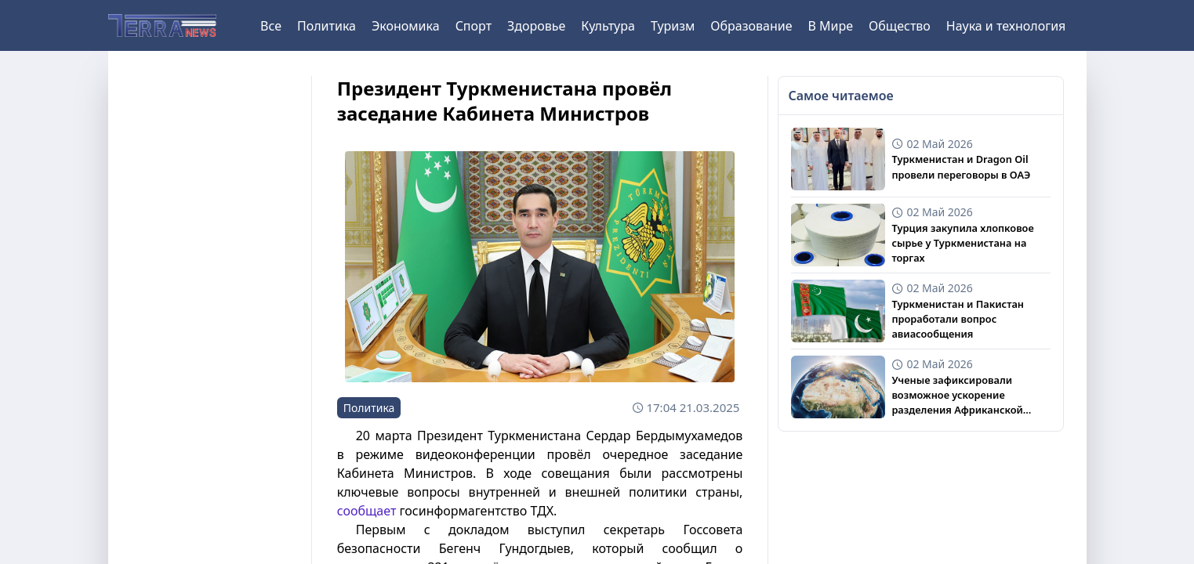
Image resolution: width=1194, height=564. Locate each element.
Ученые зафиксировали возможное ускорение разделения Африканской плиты (956, 395)
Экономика (406, 25)
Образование (751, 25)
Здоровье (536, 25)
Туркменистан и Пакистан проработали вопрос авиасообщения (957, 319)
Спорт (473, 25)
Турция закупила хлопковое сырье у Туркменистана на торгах (962, 243)
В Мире (831, 25)
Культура (608, 25)
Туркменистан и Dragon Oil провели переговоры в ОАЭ (960, 166)
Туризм (673, 25)
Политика (326, 25)
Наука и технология (1005, 25)
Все (270, 25)
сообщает (367, 510)
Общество (900, 25)
